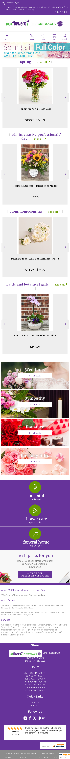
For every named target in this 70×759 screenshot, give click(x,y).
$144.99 (35, 347)
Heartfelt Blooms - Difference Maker (35, 185)
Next (66, 97)
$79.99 (35, 197)
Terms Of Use (9, 757)
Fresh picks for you (35, 560)
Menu (7, 39)
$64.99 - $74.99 (35, 270)
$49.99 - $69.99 (35, 120)
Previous (4, 97)
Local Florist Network (41, 757)
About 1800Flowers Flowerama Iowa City (23, 590)
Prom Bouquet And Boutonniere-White (35, 258)
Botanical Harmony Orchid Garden (35, 335)
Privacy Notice (24, 757)
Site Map (57, 757)
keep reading (38, 595)
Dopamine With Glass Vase (35, 108)
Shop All (42, 62)
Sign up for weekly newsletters (35, 574)
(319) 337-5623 (13, 3)
